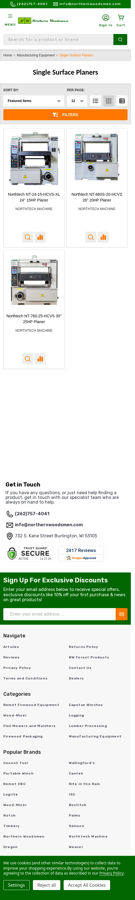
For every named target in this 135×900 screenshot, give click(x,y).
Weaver (76, 847)
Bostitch (78, 805)
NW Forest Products (89, 657)
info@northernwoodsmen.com (49, 524)
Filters (65, 114)
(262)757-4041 (32, 513)
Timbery (11, 826)
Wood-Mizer (15, 715)
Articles (11, 647)
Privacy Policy (17, 668)
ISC (72, 794)
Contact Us (80, 668)
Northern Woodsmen (24, 836)
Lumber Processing (88, 726)
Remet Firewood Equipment (31, 705)
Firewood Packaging (23, 736)
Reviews (11, 657)
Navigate (14, 636)
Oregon (10, 847)
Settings (16, 885)
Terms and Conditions (25, 678)
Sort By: (11, 90)
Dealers (76, 678)
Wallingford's (82, 763)
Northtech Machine (88, 836)
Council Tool (15, 763)
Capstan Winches (86, 705)
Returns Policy (83, 647)
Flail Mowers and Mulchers (29, 726)
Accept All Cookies (87, 885)
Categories (17, 694)
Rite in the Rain (84, 784)
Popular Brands (22, 752)
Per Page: (76, 90)
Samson (76, 826)
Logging (76, 715)
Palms (75, 815)
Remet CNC (14, 784)
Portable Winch (18, 773)
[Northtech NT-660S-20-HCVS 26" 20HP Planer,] (97, 159)
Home (7, 55)
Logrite (10, 794)
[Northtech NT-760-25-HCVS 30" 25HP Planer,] (34, 280)
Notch (9, 815)
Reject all (46, 885)
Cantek (76, 773)
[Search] (120, 39)
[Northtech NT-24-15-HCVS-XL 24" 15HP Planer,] (34, 159)
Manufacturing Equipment (95, 736)
